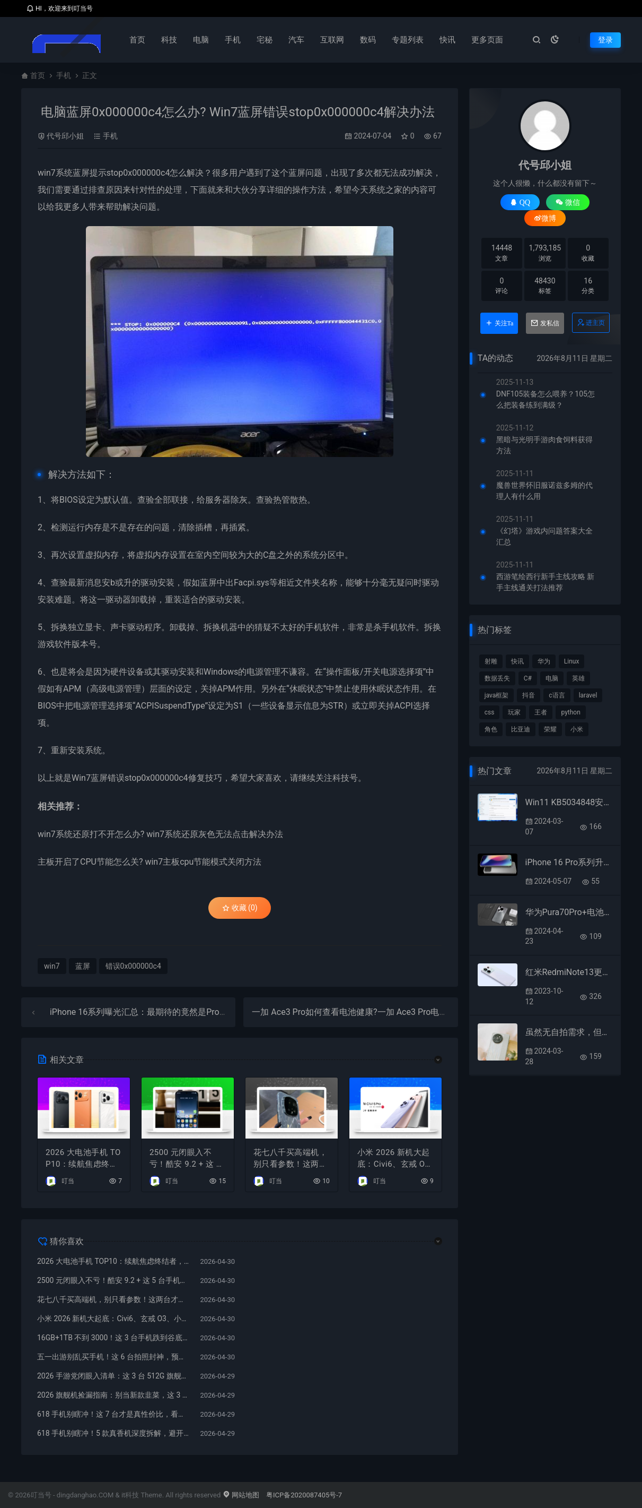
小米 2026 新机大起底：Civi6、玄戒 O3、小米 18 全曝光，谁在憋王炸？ (395, 1159)
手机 (233, 40)
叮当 (67, 1181)
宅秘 (264, 40)
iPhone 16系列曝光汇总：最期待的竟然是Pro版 (139, 1012)
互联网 (332, 40)
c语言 (557, 695)
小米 (576, 729)
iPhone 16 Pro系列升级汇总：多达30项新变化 (568, 862)
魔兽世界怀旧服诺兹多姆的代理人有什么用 (544, 491)
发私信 (545, 323)
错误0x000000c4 (133, 966)
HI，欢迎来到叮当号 (60, 8)
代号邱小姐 (65, 136)
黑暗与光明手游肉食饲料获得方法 (544, 445)
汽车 (296, 40)
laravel (588, 695)
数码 (368, 40)
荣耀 (550, 729)
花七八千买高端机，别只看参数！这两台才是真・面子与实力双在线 (290, 1159)
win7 (47, 173)
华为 (544, 661)
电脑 (201, 40)
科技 (169, 40)
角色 (491, 729)
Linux (571, 661)
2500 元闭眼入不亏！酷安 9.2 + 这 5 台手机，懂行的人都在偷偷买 (186, 1159)
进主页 (590, 322)
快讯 (447, 40)
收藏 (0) (239, 907)
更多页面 (487, 40)
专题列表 (408, 40)
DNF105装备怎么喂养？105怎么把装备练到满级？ (545, 399)
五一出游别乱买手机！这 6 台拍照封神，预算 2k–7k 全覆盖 (113, 1356)
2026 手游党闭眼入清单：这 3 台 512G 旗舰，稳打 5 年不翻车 (113, 1376)
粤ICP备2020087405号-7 (304, 1495)
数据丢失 (497, 678)
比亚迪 (520, 729)
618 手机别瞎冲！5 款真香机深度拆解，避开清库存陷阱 (113, 1433)
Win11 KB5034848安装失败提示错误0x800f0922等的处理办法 (568, 802)
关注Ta (499, 323)
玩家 (514, 712)
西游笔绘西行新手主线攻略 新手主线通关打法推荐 (545, 582)
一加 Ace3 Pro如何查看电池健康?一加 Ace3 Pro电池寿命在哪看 (371, 1012)
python (570, 712)
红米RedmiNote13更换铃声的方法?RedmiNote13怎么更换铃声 (568, 972)
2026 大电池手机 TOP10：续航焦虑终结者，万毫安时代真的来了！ (83, 1159)
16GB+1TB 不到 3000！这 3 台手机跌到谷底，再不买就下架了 (113, 1337)
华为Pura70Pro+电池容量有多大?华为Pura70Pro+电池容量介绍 (568, 912)
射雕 (491, 661)
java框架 (497, 695)
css (490, 712)
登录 (605, 40)
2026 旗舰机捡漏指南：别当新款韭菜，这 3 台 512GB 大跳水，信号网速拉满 (113, 1395)
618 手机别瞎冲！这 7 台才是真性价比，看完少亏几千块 (113, 1414)
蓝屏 (81, 173)
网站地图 (241, 1495)
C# (528, 678)
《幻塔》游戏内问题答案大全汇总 (544, 536)
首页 (137, 40)
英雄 (578, 678)
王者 (540, 712)
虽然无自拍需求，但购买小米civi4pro (568, 1032)
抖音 (528, 695)
